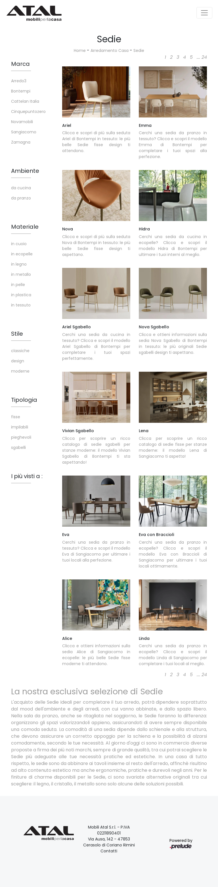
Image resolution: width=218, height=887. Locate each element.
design (17, 361)
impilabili (19, 427)
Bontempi (20, 91)
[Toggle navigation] (204, 12)
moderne (20, 371)
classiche (20, 351)
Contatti (108, 851)
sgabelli (18, 447)
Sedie (138, 50)
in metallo (21, 274)
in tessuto (21, 305)
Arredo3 (18, 81)
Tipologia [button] (24, 400)
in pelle (18, 284)
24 (204, 57)
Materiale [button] (25, 227)
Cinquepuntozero (28, 111)
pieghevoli (21, 437)
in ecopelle (22, 254)
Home (80, 50)
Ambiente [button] (25, 171)
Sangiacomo (23, 132)
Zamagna (20, 142)
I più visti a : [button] (27, 476)
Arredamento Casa (110, 50)
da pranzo (21, 198)
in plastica (21, 295)
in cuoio (19, 244)
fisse (15, 417)
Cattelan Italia (25, 101)
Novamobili (22, 122)
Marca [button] (20, 64)
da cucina (21, 188)
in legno (19, 264)
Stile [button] (17, 334)
